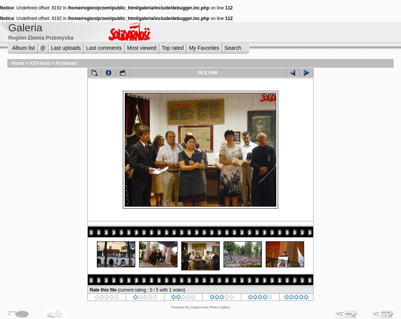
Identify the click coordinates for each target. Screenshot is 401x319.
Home (18, 63)
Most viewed (141, 48)
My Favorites (204, 48)
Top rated (173, 48)
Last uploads (66, 48)
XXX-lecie (39, 63)
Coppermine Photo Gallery (210, 307)
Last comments (104, 48)
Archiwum (66, 63)
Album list (23, 48)
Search (233, 48)
